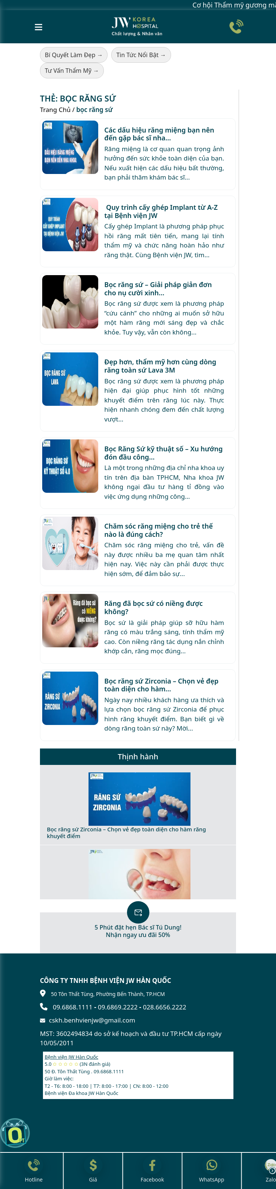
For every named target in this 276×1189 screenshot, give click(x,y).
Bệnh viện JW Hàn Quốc (72, 1056)
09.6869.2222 (117, 1007)
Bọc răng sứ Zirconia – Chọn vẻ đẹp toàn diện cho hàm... (161, 685)
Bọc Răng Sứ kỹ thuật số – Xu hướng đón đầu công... (163, 452)
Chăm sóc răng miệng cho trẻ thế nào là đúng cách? (158, 530)
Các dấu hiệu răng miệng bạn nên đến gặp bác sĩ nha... (159, 134)
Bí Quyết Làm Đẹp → (74, 55)
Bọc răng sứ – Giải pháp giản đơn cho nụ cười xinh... (158, 288)
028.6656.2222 (164, 1007)
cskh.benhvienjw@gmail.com (92, 1020)
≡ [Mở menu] (38, 26)
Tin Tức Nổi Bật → (141, 55)
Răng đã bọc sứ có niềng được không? (153, 607)
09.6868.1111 (72, 1007)
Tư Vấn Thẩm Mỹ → (72, 70)
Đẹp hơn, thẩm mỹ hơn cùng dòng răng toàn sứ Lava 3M (160, 365)
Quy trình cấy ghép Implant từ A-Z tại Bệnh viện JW (161, 211)
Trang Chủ (55, 109)
